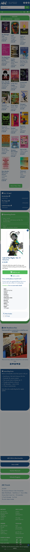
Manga (8, 316)
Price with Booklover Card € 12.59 (11, 279)
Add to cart (15, 272)
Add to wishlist (15, 276)
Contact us (5, 285)
